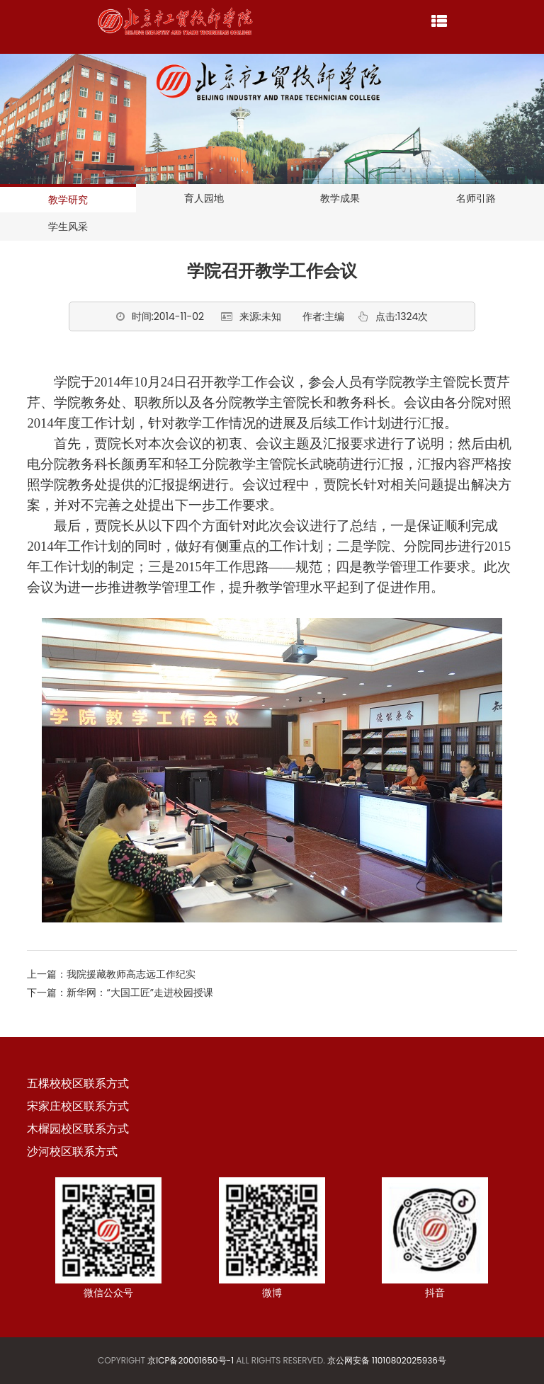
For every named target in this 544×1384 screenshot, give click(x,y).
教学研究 (68, 200)
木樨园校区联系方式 (78, 1129)
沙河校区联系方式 (72, 1151)
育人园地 (204, 198)
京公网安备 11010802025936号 (386, 1360)
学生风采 (68, 226)
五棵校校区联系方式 (78, 1083)
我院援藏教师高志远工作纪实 (131, 974)
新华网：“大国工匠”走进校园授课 (140, 992)
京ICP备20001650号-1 (190, 1360)
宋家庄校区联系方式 (78, 1106)
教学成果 (340, 198)
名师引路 (476, 198)
